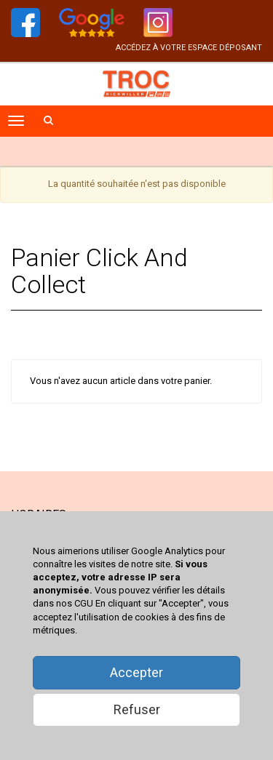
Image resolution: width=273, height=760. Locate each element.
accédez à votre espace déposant (189, 47)
